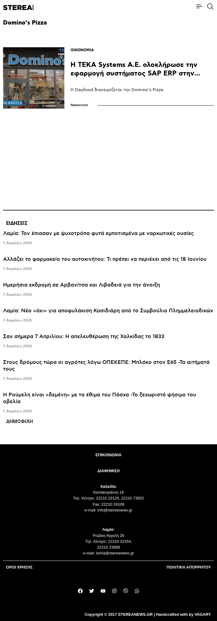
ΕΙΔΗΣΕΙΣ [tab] (17, 223)
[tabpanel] (108, 322)
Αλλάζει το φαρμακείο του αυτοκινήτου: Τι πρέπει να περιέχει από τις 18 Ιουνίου (105, 259)
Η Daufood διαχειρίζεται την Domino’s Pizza (116, 89)
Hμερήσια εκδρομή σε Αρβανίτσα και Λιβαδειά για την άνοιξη (81, 285)
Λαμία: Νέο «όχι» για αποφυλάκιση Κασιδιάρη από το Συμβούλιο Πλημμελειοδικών (108, 310)
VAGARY (203, 614)
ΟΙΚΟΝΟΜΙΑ (82, 50)
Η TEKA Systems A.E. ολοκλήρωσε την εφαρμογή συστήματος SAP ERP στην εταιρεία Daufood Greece (133, 73)
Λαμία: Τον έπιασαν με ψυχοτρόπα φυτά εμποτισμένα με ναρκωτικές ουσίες (98, 233)
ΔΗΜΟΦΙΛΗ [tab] (19, 421)
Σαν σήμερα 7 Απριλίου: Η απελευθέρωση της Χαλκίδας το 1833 (83, 336)
